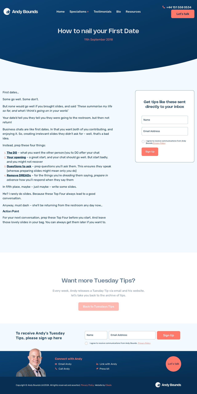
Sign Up (150, 152)
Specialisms (78, 12)
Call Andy (62, 369)
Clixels (108, 385)
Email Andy (63, 364)
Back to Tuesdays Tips (98, 314)
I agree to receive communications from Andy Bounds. (166, 142)
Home (60, 11)
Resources (133, 11)
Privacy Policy (159, 143)
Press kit (102, 369)
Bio (118, 11)
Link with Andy (106, 364)
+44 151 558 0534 (177, 7)
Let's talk (183, 14)
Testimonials (102, 11)
